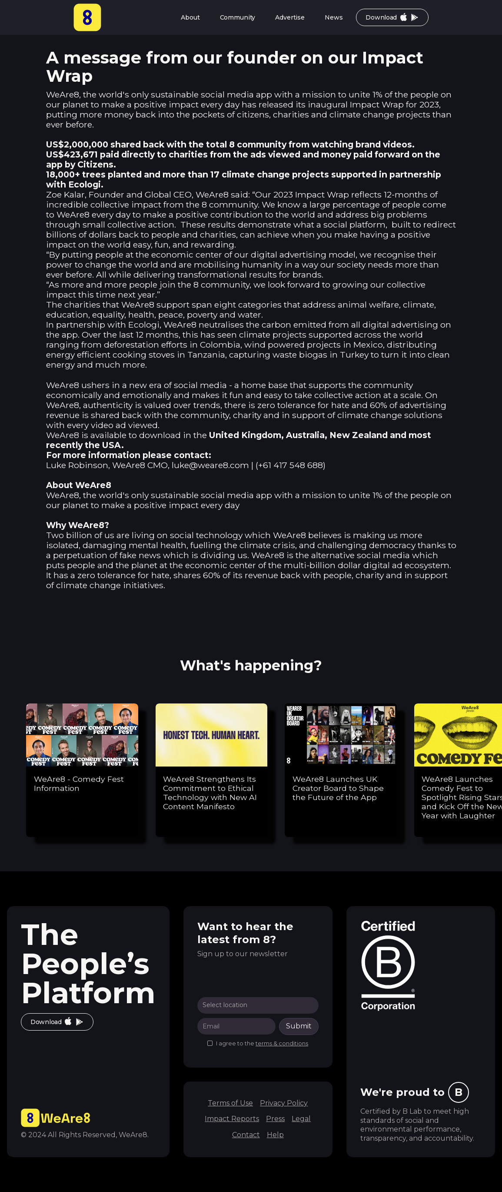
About (190, 17)
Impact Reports (232, 1119)
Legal (301, 1119)
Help (275, 1135)
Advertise (290, 17)
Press (275, 1119)
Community (238, 17)
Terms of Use (230, 1103)
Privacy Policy (284, 1103)
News (333, 17)
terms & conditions (282, 1043)
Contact (246, 1135)
